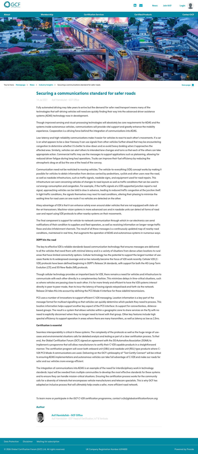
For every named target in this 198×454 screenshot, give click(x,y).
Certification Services (94, 14)
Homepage (20, 85)
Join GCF (167, 5)
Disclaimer (28, 441)
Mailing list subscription (48, 441)
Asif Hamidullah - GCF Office (67, 415)
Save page (188, 85)
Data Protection (11, 441)
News (155, 5)
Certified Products (143, 14)
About (7, 14)
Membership (47, 14)
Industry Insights (46, 85)
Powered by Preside (184, 449)
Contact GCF (188, 14)
